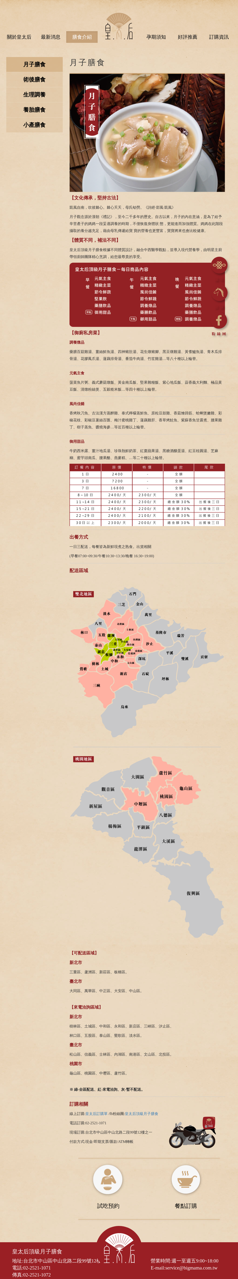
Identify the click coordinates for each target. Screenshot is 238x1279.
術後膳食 (34, 80)
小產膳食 (34, 125)
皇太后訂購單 (96, 1114)
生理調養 (34, 95)
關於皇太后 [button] (19, 37)
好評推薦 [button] (187, 37)
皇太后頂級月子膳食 (141, 1114)
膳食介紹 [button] (82, 37)
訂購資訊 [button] (219, 37)
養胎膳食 (34, 110)
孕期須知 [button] (156, 37)
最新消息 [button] (50, 37)
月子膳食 (34, 65)
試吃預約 (108, 1206)
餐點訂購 (186, 1206)
